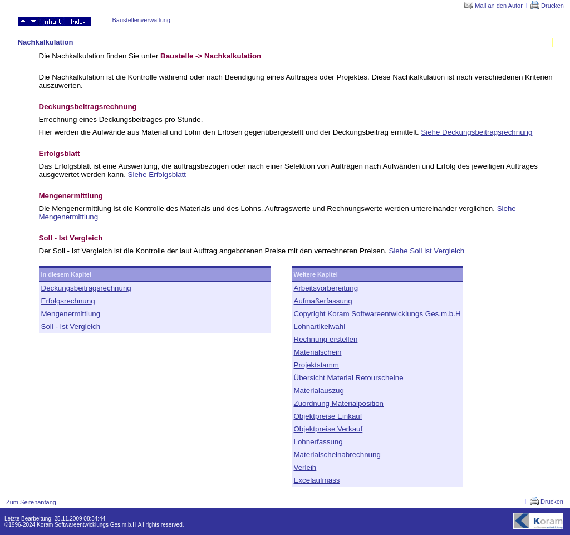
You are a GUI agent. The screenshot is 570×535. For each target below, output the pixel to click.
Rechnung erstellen (326, 339)
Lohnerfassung (318, 442)
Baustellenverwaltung (141, 20)
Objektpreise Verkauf (328, 429)
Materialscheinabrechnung (337, 454)
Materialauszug (319, 390)
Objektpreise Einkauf (328, 416)
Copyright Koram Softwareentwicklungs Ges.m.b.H (377, 314)
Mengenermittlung (71, 314)
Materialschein (318, 352)
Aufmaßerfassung (323, 301)
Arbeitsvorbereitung (326, 288)
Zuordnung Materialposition (339, 403)
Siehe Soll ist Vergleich (427, 251)
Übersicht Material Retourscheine (349, 378)
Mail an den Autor (493, 5)
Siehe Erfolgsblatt (157, 174)
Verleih (305, 467)
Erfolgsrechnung (68, 301)
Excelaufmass (317, 480)
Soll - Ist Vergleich (71, 326)
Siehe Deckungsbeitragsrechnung (476, 132)
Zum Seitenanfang (31, 502)
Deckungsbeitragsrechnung (86, 288)
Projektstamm (316, 365)
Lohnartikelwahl (320, 326)
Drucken (547, 5)
